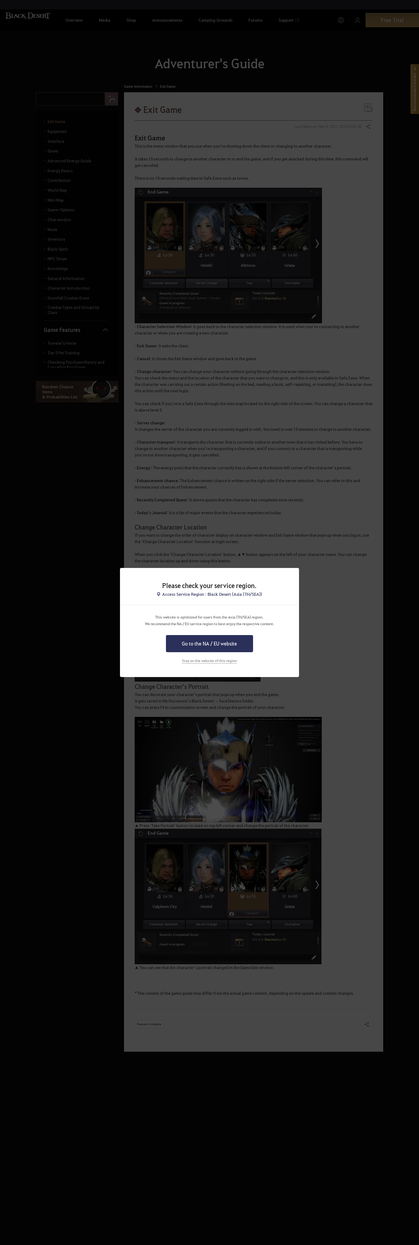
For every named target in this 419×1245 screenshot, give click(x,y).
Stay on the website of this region (209, 660)
